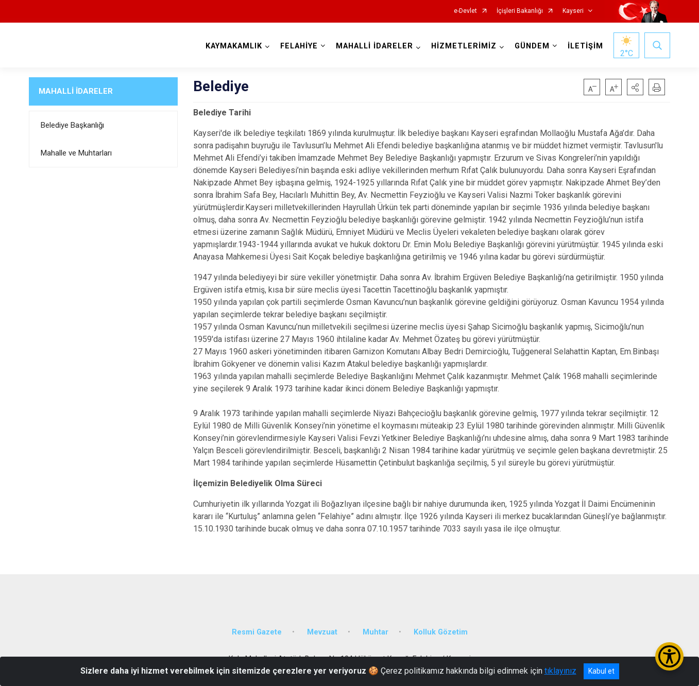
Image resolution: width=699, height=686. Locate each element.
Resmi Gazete (257, 632)
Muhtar (375, 632)
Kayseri (573, 11)
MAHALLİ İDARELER (76, 91)
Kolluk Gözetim (441, 632)
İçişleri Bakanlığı (520, 11)
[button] (635, 87)
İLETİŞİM (585, 46)
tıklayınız (560, 671)
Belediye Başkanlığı (72, 125)
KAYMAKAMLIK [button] (234, 46)
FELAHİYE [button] (299, 46)
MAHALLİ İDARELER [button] (374, 46)
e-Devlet (465, 11)
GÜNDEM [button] (532, 46)
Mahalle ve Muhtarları (76, 153)
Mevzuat (322, 632)
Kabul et (601, 671)
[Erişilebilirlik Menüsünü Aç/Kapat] (669, 656)
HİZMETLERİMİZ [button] (464, 46)
